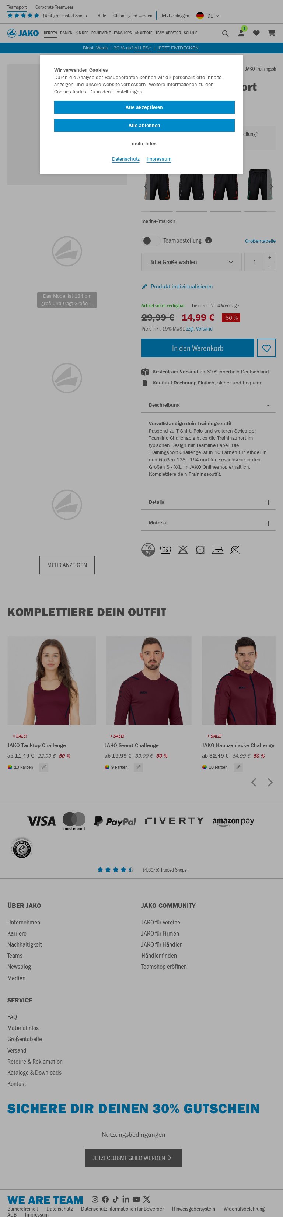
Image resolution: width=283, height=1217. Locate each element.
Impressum (159, 159)
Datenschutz (126, 159)
